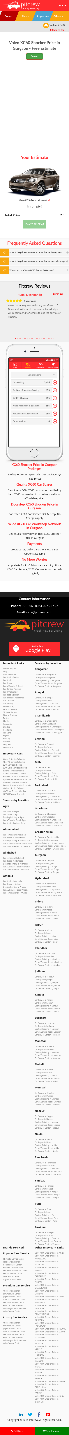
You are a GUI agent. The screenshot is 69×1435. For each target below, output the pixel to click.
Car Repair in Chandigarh (45, 724)
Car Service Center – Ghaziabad (48, 825)
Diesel (34, 56)
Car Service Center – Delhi (46, 779)
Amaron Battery (10, 709)
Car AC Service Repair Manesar (48, 1055)
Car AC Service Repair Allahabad (17, 866)
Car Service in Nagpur (44, 1116)
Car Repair (7, 683)
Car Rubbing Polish (11, 695)
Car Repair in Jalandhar (45, 956)
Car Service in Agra (11, 811)
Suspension (8, 724)
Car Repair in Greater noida (46, 840)
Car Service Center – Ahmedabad (17, 846)
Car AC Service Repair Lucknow (48, 1032)
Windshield (8, 747)
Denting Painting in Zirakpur (47, 1238)
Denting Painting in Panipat (46, 1191)
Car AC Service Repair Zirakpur (48, 1241)
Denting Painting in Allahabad (15, 863)
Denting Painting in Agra (13, 817)
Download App (9, 674)
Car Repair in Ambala (12, 884)
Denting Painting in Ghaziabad (48, 820)
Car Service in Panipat (44, 1186)
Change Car (57, 30)
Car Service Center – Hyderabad (48, 895)
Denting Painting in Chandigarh (48, 726)
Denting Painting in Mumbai (47, 1099)
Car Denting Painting (12, 689)
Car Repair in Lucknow (44, 1026)
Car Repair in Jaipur (43, 933)
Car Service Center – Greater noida (50, 849)
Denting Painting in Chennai (47, 750)
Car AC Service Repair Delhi (46, 776)
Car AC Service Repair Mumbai (48, 1101)
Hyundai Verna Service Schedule (17, 779)
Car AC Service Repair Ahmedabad (17, 843)
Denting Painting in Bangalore (47, 680)
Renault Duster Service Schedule (17, 785)
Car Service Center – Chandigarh (49, 732)
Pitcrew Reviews (34, 286)
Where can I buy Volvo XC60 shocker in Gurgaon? (31, 270)
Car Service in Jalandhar (45, 953)
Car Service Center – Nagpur (47, 1128)
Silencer (6, 741)
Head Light (7, 730)
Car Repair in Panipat (44, 1189)
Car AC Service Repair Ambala (15, 890)
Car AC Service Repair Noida (47, 1148)
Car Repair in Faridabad (45, 793)
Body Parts (7, 744)
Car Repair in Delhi (43, 770)
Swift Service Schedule (12, 765)
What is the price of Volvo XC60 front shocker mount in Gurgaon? (38, 261)
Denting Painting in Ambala (14, 887)
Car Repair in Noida (43, 1142)
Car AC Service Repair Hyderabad (49, 892)
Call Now (17, 1431)
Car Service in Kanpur (44, 1000)
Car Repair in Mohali (43, 1072)
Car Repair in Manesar (44, 1049)
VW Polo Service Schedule (14, 788)
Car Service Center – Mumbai (47, 1104)
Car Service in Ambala (12, 881)
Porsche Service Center (13, 1305)
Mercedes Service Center (13, 1302)
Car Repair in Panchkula (45, 1165)
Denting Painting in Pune (45, 1215)
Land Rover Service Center (14, 1299)
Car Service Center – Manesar (47, 1058)
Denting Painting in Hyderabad (48, 889)
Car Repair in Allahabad (13, 861)
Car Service (8, 680)
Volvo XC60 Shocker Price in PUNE (49, 1396)
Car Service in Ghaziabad (45, 814)
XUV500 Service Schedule (14, 794)
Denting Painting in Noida (46, 1145)
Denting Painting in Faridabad (47, 796)
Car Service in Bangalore (45, 674)
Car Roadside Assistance (13, 697)
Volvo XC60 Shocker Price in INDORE (50, 1329)
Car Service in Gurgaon (44, 860)
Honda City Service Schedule (15, 782)
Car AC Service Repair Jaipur (47, 939)
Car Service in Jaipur (43, 930)
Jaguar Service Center (12, 1296)
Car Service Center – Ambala (15, 893)
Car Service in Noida (43, 1139)
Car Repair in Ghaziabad (45, 817)
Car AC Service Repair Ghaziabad (49, 822)
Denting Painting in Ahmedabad (16, 840)
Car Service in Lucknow (45, 1023)
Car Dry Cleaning (10, 692)
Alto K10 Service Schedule (14, 762)
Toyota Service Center (12, 1279)
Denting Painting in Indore (46, 912)
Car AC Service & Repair (13, 686)
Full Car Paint (8, 700)
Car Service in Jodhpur (44, 976)
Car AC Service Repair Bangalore (49, 683)
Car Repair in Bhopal (43, 700)
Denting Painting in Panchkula (48, 1168)
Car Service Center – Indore (46, 918)
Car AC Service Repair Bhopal (47, 706)
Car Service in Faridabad (45, 790)
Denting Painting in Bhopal (46, 703)
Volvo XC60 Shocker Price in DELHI (49, 1296)
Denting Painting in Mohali (46, 1075)
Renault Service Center (12, 1273)
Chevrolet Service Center (13, 1259)
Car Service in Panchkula (45, 1162)
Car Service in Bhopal (44, 697)
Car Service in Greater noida (47, 837)
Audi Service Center (11, 1291)
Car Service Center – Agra (14, 823)
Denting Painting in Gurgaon (47, 866)
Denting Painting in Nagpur (46, 1122)
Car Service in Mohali (44, 1069)
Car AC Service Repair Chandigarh (49, 729)
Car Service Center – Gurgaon (47, 872)
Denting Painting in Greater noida (49, 843)
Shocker (6, 727)
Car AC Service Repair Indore (47, 915)
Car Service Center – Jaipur (46, 942)
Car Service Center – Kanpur (47, 1011)
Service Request (10, 668)
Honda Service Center (12, 1264)
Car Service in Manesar (44, 1046)
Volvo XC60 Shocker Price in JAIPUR (50, 1331)
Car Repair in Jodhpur (44, 979)
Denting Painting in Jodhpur (47, 982)
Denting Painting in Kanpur (46, 1005)
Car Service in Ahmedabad (14, 834)
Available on (34, 649)
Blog (5, 671)
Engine (6, 735)
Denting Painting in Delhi (45, 773)
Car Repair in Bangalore (45, 677)
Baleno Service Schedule (13, 770)
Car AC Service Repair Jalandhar (48, 962)
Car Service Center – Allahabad (16, 869)
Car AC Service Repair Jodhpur (48, 985)
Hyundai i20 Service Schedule (15, 776)
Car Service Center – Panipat (47, 1197)
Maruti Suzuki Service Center (15, 1270)
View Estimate (52, 1431)
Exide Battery (9, 706)
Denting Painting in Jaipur (46, 936)
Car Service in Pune (43, 1209)
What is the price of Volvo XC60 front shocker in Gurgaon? (35, 252)
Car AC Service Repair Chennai (48, 753)
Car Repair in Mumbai (44, 1096)
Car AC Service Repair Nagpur (47, 1125)
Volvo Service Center (12, 1311)
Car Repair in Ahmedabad (14, 837)
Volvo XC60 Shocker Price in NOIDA (50, 1381)
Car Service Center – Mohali (47, 1081)
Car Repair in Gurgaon (44, 863)
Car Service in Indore (44, 907)
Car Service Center (11, 677)
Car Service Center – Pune (46, 1221)
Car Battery (8, 703)
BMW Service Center (11, 1293)
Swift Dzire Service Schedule (15, 768)
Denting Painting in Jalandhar (47, 959)
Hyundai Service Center (13, 1267)
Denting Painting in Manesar (47, 1052)
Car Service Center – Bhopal (47, 709)
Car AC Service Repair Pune (46, 1218)
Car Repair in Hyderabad (45, 886)
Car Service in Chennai (44, 744)
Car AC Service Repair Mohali (47, 1078)
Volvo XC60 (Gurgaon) (34, 200)
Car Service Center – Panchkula (48, 1174)
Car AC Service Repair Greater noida (50, 846)
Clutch (5, 721)
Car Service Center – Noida (46, 1151)
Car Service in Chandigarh (46, 721)
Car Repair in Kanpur (44, 1003)
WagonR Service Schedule (14, 759)
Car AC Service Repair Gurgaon (48, 869)
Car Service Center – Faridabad (48, 802)
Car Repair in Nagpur (44, 1119)
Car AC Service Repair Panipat (47, 1194)
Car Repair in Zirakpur (44, 1235)
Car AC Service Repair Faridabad (48, 799)
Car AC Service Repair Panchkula (49, 1171)
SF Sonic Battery (10, 712)
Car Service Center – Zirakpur (47, 1244)
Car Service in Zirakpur (44, 1232)
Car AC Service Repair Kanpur (47, 1008)
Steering (6, 738)
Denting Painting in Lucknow (47, 1029)
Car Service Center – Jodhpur (47, 988)
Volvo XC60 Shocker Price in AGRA (49, 1253)
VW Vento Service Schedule (14, 791)
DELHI (59, 294)
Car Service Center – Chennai (47, 756)
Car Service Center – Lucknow (47, 1034)
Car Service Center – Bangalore (48, 686)
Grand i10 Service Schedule (14, 773)
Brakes (6, 718)
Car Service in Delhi (43, 767)
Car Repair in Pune (43, 1212)
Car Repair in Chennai (44, 747)
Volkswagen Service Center (14, 1308)
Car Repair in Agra (11, 814)
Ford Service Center (11, 1262)
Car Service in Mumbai (44, 1093)
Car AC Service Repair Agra (14, 820)
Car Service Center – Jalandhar (48, 965)
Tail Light (7, 732)
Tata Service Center (11, 1276)
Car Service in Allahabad (13, 858)
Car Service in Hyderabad (45, 883)
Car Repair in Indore (43, 909)
